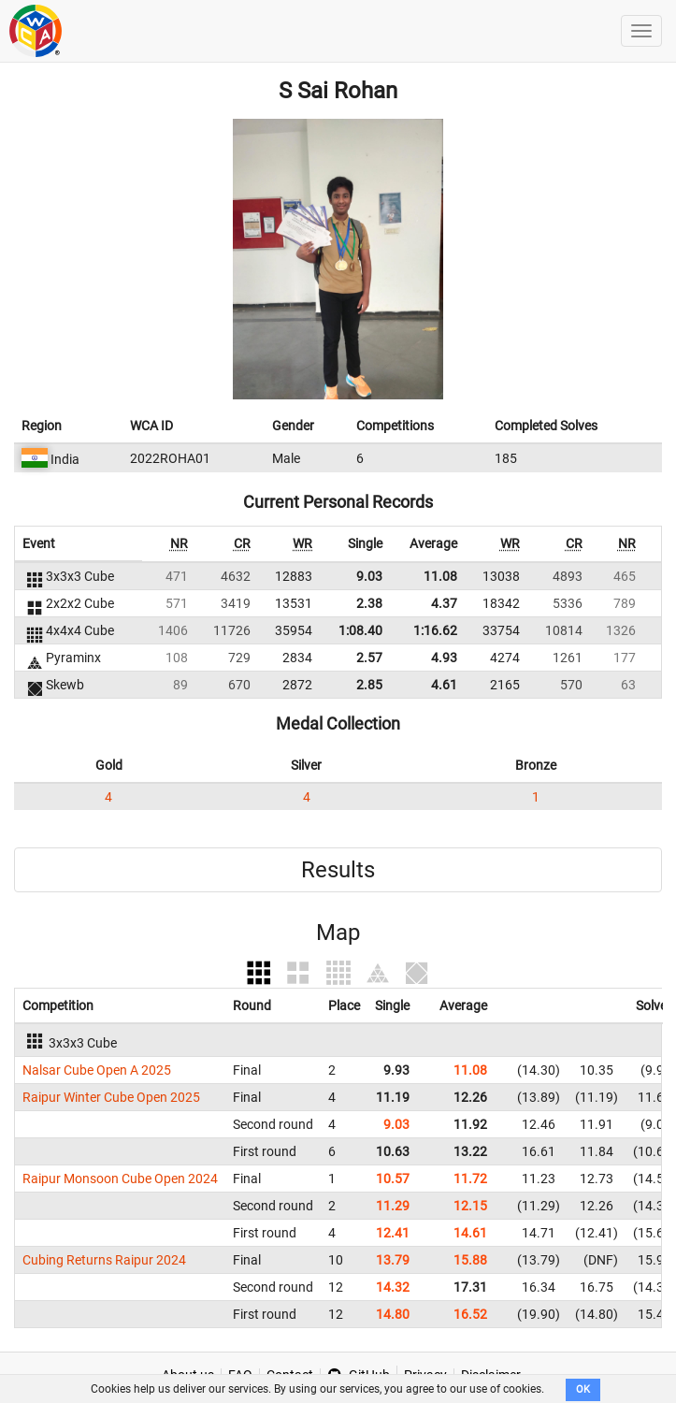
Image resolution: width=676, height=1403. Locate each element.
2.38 (369, 603)
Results (338, 870)
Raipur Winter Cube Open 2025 (111, 1097)
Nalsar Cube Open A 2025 (96, 1070)
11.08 (440, 576)
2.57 (369, 657)
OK (583, 1389)
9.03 (369, 576)
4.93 (444, 657)
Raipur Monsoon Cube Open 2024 (120, 1178)
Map (338, 932)
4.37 (444, 603)
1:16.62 (435, 630)
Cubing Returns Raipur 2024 (104, 1259)
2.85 (369, 684)
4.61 (444, 684)
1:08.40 (360, 630)
